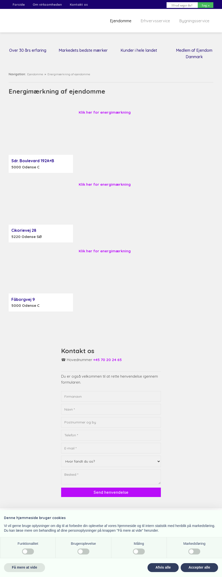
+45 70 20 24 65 (107, 359)
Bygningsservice (194, 20)
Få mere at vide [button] (24, 567)
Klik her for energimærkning (105, 251)
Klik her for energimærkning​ (105, 112)
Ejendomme (120, 20)
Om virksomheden (47, 4)
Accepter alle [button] (199, 567)
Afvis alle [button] (163, 567)
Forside (19, 4)
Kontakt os (79, 4)
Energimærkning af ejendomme (69, 74)
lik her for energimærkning (106, 184)
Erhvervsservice (155, 20)
